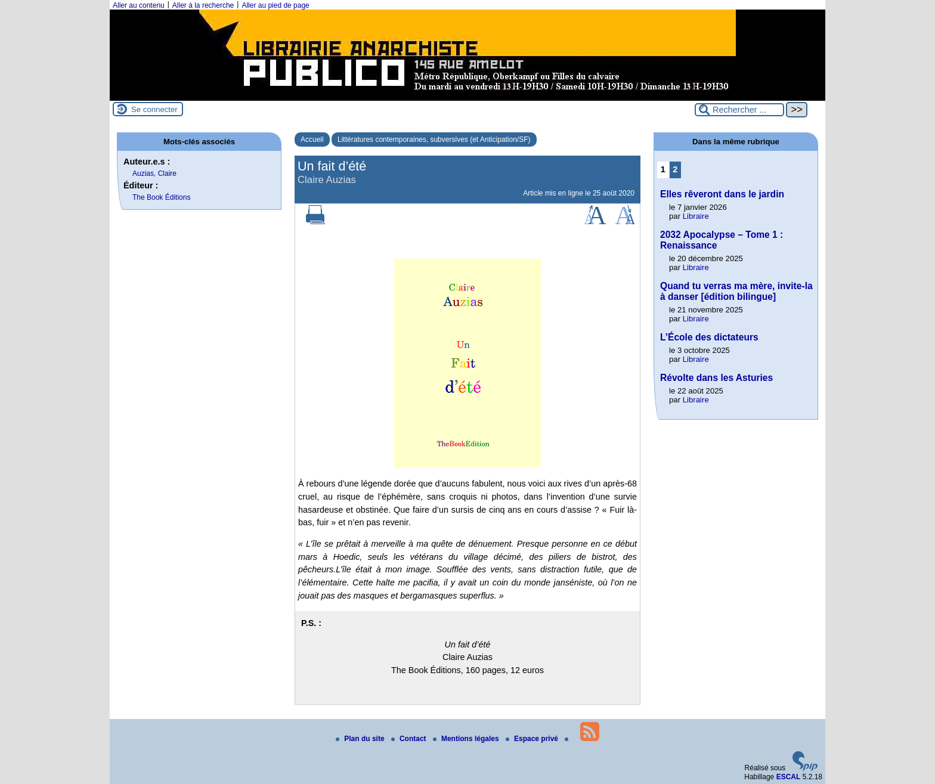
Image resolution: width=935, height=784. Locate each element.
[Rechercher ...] (739, 109)
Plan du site (361, 739)
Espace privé (533, 739)
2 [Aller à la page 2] (675, 169)
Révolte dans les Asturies (716, 378)
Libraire (696, 216)
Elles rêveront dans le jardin (722, 194)
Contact (409, 739)
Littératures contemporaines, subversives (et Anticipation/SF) (434, 139)
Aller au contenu (139, 5)
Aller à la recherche (203, 5)
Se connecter (154, 109)
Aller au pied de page (275, 5)
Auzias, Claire (154, 173)
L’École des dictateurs (709, 337)
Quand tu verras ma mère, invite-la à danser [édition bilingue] (736, 291)
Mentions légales (467, 739)
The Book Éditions (161, 197)
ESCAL (788, 777)
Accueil (312, 139)
